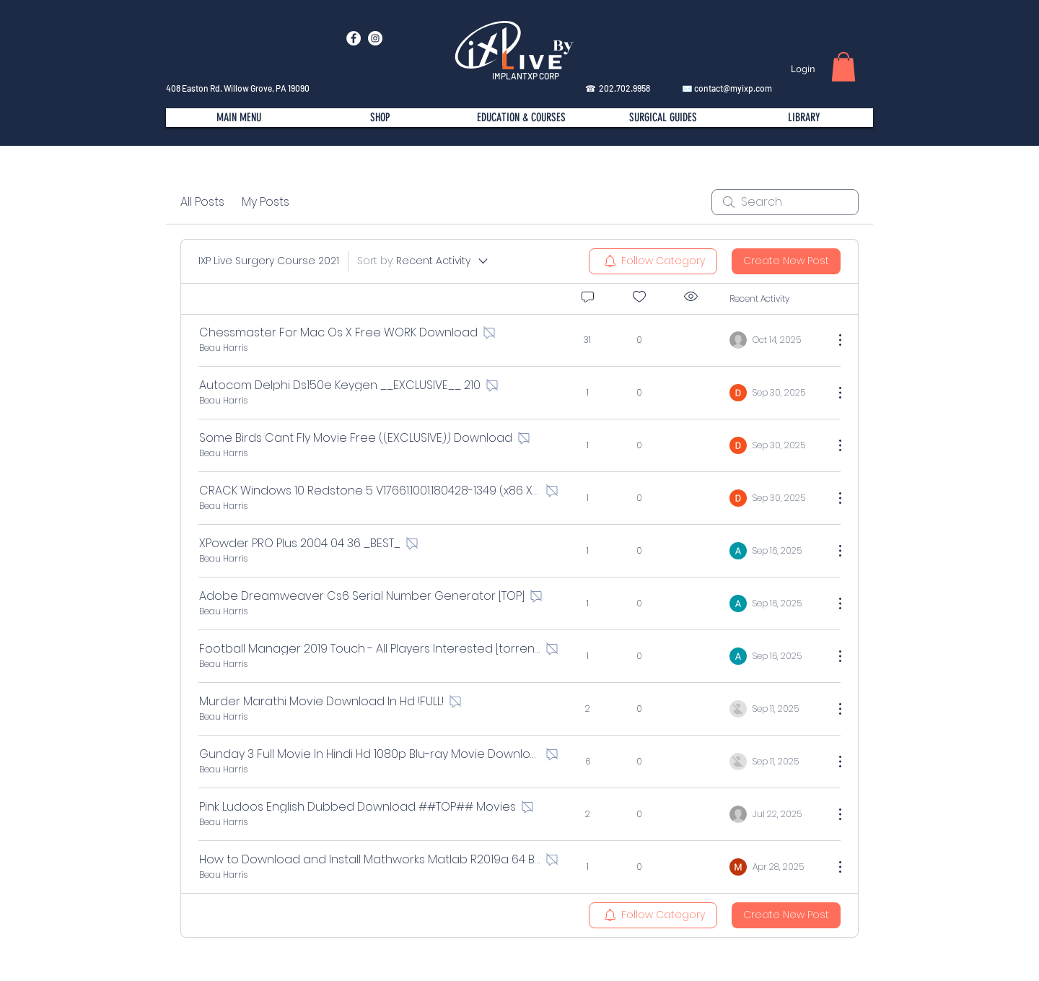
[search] (785, 202)
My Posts (265, 201)
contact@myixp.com (733, 88)
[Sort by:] (423, 261)
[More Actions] (832, 340)
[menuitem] (653, 261)
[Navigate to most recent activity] (776, 340)
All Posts (202, 201)
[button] (843, 67)
